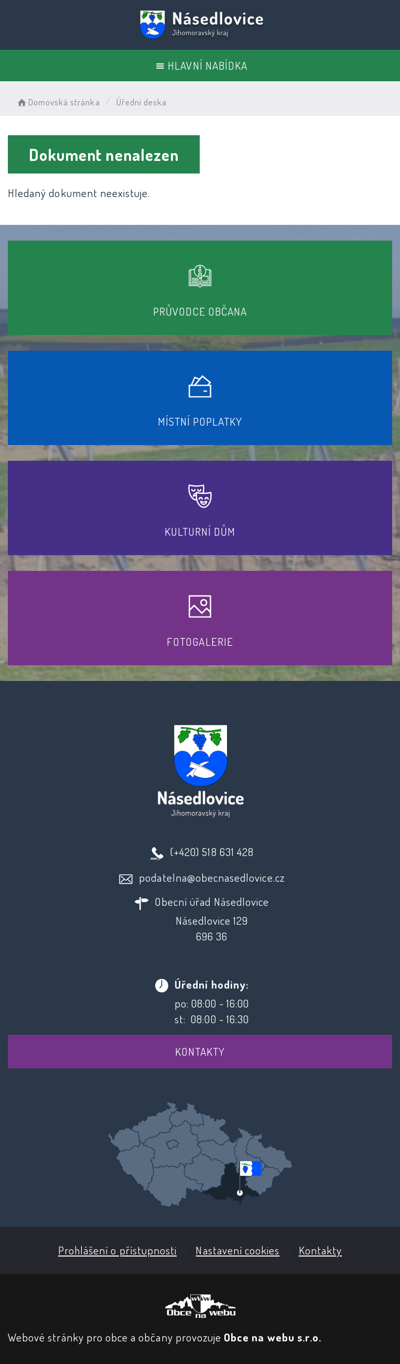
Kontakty (200, 1051)
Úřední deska (141, 101)
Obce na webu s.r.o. (272, 1337)
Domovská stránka (58, 101)
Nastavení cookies (237, 1250)
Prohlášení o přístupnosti (117, 1250)
